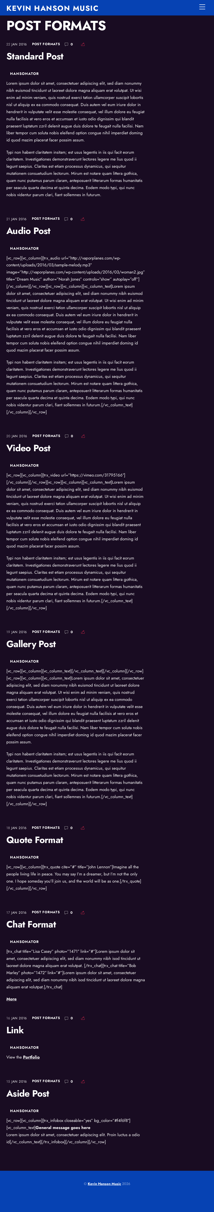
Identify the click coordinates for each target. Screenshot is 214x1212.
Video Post (28, 448)
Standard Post (34, 56)
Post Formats (46, 43)
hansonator (24, 73)
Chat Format (31, 924)
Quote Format (34, 839)
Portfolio (31, 1057)
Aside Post (27, 1093)
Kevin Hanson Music (104, 1183)
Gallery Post (31, 644)
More (11, 999)
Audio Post (28, 230)
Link (15, 1030)
